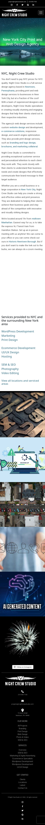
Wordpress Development (22, 761)
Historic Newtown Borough (22, 241)
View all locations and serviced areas (20, 382)
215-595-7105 (33, 2)
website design (17, 127)
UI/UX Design (10, 352)
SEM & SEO (8, 364)
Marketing (8, 336)
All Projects (22, 726)
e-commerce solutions (12, 131)
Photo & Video (22, 737)
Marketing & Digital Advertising (22, 756)
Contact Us (22, 788)
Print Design (9, 340)
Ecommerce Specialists (22, 758)
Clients (22, 779)
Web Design (22, 734)
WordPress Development (17, 331)
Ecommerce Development (18, 348)
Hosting (6, 356)
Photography (10, 369)
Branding (22, 728)
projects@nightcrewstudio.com (17, 2)
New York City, (28, 189)
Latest (22, 785)
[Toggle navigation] (41, 12)
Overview (22, 750)
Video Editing (10, 373)
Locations (22, 782)
